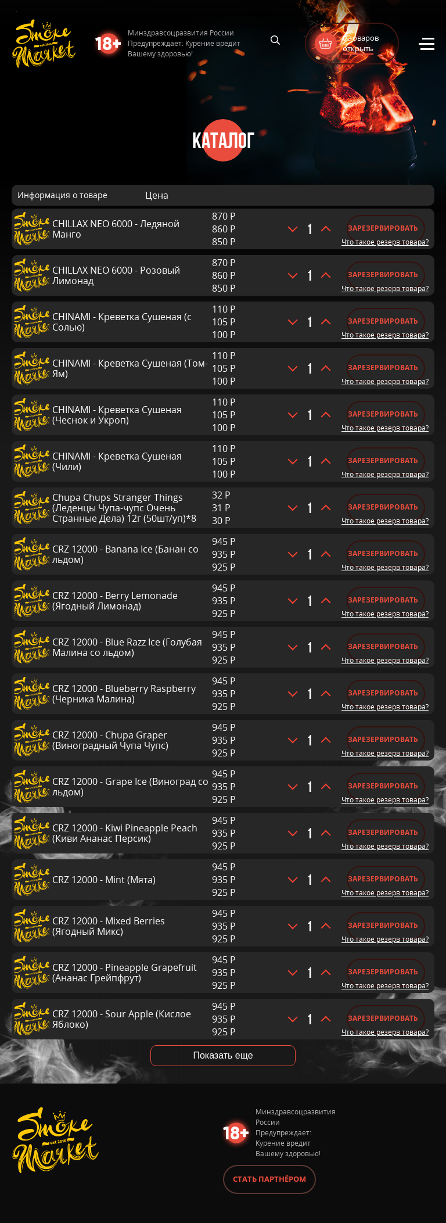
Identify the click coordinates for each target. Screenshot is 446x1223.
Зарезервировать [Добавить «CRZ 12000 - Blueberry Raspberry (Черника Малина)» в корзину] (383, 693)
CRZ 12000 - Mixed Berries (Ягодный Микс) (108, 926)
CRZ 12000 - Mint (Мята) (104, 879)
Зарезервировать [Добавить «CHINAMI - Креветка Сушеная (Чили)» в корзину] (383, 460)
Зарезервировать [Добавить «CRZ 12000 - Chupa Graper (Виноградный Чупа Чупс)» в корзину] (383, 739)
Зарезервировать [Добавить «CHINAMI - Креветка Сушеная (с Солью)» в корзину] (383, 321)
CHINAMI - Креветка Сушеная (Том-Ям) (130, 368)
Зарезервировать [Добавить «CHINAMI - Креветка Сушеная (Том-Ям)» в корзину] (383, 367)
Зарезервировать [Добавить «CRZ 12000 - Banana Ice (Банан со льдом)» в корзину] (383, 553)
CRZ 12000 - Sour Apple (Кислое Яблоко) (121, 1019)
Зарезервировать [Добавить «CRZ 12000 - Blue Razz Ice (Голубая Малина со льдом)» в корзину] (383, 646)
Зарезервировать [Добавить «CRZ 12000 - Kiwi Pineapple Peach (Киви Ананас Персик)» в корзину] (383, 832)
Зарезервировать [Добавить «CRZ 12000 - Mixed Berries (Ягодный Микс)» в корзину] (383, 925)
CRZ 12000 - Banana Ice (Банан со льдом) (125, 554)
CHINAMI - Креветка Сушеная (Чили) (117, 461)
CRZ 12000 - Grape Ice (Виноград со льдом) (130, 786)
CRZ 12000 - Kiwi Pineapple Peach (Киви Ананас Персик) (124, 833)
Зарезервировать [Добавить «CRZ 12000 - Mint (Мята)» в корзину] (383, 879)
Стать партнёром (269, 1179)
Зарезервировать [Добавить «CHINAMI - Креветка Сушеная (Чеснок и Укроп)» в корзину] (383, 414)
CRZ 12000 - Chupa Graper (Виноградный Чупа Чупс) (110, 740)
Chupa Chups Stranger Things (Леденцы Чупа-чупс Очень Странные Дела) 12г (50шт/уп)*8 (124, 507)
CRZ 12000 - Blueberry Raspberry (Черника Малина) (124, 693)
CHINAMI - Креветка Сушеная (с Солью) (122, 321)
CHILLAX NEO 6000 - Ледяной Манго (115, 228)
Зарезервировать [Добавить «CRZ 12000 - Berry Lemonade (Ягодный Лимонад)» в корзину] (383, 600)
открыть (358, 48)
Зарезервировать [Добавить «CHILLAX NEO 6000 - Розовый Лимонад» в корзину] (383, 274)
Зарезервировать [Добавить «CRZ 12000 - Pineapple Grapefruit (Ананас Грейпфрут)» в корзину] (383, 972)
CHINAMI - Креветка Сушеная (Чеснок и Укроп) (117, 414)
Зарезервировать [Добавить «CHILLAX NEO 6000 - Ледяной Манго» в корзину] (383, 228)
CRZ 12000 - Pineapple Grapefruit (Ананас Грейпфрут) (124, 972)
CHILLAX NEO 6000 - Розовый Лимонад (116, 275)
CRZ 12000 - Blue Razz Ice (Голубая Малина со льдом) (127, 647)
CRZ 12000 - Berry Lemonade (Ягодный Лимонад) (115, 600)
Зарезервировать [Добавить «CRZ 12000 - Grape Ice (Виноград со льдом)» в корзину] (383, 786)
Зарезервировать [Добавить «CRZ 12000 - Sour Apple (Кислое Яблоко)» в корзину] (383, 1018)
